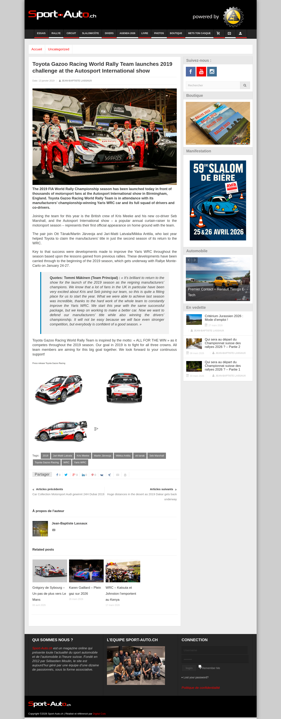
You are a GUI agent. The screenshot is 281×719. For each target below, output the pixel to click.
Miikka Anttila (123, 455)
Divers (109, 35)
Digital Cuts (99, 713)
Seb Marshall (156, 455)
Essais (41, 35)
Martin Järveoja (102, 455)
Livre (144, 35)
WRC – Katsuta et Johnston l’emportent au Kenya (121, 594)
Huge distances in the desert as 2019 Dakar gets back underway (141, 494)
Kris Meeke (83, 455)
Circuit (71, 35)
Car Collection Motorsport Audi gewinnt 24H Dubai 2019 (68, 491)
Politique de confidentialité (201, 688)
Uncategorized (61, 49)
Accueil (37, 49)
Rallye (56, 35)
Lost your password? (196, 677)
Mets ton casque (199, 35)
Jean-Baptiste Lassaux (77, 80)
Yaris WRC (80, 462)
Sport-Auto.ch (42, 648)
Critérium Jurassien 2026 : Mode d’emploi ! (224, 318)
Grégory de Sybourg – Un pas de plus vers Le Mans (49, 594)
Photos (159, 35)
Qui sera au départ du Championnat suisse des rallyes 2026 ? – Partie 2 (223, 343)
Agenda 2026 (127, 35)
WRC (66, 462)
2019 (45, 455)
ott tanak (140, 455)
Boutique (176, 35)
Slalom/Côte (90, 35)
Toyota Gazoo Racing (47, 462)
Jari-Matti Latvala (62, 455)
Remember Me (211, 668)
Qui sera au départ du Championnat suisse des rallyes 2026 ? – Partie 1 (223, 365)
